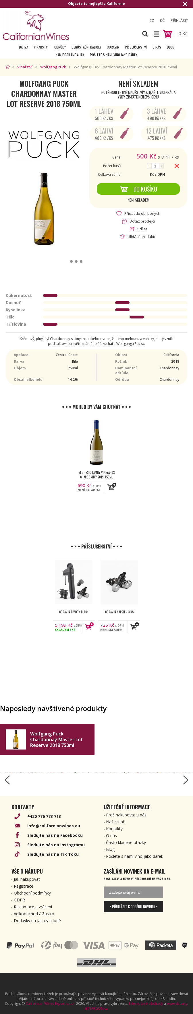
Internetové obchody (146, 1003)
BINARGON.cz (96, 1008)
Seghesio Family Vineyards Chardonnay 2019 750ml (97, 474)
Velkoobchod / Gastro (34, 913)
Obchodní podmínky (32, 893)
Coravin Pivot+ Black (73, 612)
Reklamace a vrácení (33, 906)
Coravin (113, 47)
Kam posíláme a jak (70, 54)
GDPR (19, 900)
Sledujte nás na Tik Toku (53, 854)
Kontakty (114, 828)
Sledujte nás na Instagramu (56, 844)
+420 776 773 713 (44, 816)
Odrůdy (60, 47)
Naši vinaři (116, 821)
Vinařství (41, 47)
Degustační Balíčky (86, 47)
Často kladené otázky (126, 842)
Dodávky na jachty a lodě (37, 920)
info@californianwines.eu (53, 825)
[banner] (36, 25)
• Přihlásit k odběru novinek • (133, 906)
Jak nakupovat (27, 879)
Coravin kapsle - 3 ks (119, 612)
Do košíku (138, 189)
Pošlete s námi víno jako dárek (113, 54)
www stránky (177, 1003)
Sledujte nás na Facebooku (55, 835)
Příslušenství (136, 47)
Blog (170, 47)
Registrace (23, 886)
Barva (23, 47)
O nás (157, 47)
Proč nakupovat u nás (126, 815)
